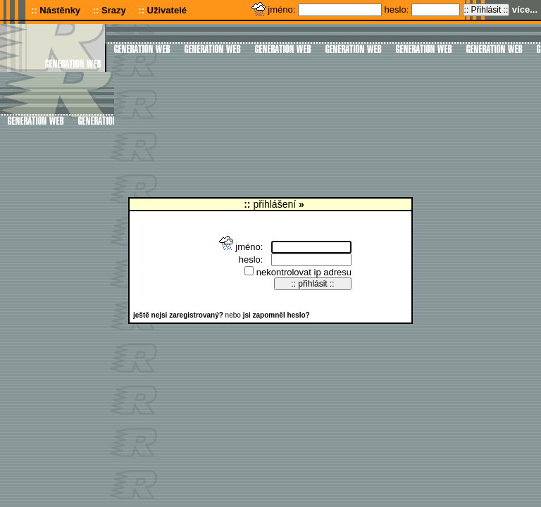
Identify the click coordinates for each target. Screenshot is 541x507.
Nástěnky (59, 10)
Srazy (113, 10)
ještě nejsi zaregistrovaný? (178, 315)
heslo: (398, 9)
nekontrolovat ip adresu (298, 272)
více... (524, 9)
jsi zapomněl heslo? (276, 315)
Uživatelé (167, 10)
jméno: (283, 9)
